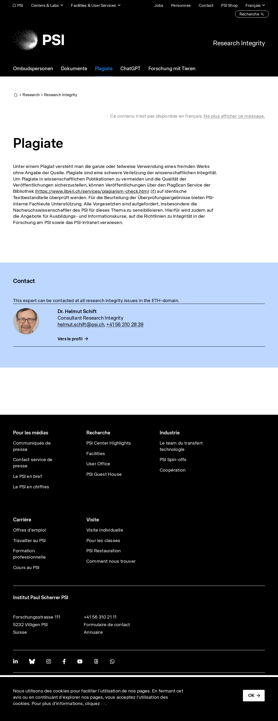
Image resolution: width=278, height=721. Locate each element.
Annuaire (93, 632)
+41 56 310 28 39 (124, 324)
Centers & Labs (45, 5)
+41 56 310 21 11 (100, 617)
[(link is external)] (95, 191)
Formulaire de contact (107, 624)
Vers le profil (70, 338)
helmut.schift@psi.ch (81, 324)
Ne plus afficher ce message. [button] (234, 116)
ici (103, 703)
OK (251, 695)
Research (31, 94)
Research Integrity (239, 43)
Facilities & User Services (93, 5)
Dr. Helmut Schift (77, 311)
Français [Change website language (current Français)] (253, 5)
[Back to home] (38, 39)
